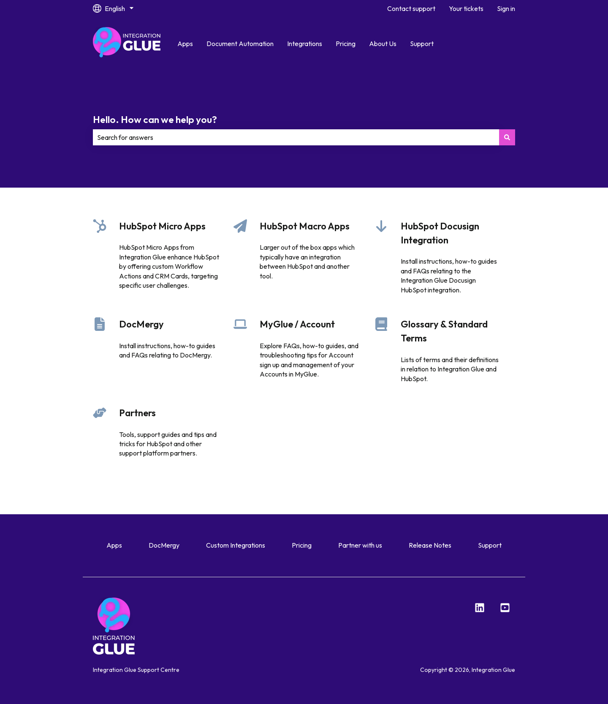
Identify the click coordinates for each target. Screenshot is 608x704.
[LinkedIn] (480, 608)
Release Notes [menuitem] (430, 545)
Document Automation (240, 43)
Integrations (304, 43)
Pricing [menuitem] (302, 545)
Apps (185, 43)
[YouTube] (505, 608)
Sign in (506, 8)
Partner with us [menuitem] (360, 545)
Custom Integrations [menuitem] (235, 545)
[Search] (507, 137)
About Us (382, 43)
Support (422, 43)
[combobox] (296, 137)
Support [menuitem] (490, 545)
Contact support (411, 8)
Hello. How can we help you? (155, 119)
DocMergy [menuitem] (164, 545)
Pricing (346, 43)
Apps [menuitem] (114, 545)
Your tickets (466, 8)
